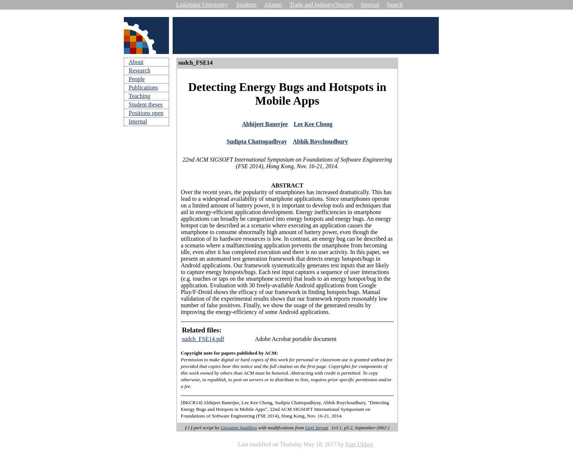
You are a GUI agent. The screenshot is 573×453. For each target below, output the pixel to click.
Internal (370, 4)
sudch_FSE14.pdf (203, 341)
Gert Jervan (316, 430)
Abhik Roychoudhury (320, 143)
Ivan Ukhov (359, 446)
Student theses (146, 104)
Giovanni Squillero (239, 430)
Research (139, 70)
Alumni (273, 4)
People (137, 79)
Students (246, 4)
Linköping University (201, 4)
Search (395, 4)
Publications (143, 87)
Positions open (146, 113)
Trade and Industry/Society (321, 4)
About (136, 62)
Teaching (139, 96)
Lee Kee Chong (313, 125)
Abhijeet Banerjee (265, 125)
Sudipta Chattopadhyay (257, 143)
